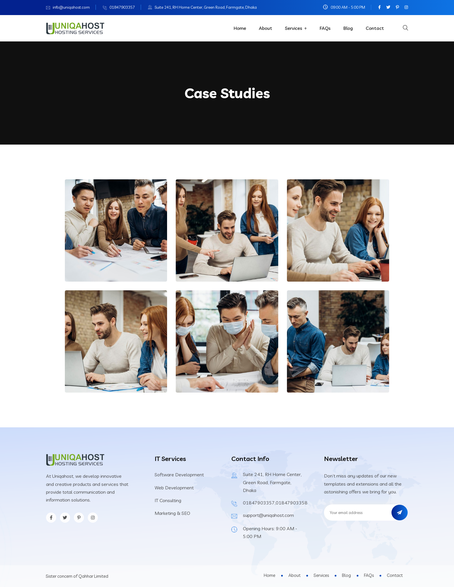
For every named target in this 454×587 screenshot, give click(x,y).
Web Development (174, 488)
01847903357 (122, 7)
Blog (348, 28)
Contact (375, 28)
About (265, 28)
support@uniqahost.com (268, 515)
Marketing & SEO (172, 513)
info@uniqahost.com (71, 7)
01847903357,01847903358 (275, 503)
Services (293, 28)
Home (240, 28)
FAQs (325, 28)
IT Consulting (168, 500)
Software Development (179, 474)
